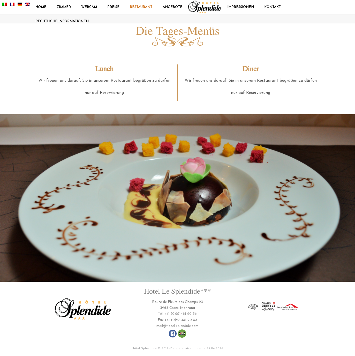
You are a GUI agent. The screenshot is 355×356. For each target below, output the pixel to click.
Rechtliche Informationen (62, 21)
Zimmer (64, 7)
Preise (113, 7)
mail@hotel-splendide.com (177, 326)
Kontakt (272, 7)
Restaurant (141, 7)
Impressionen (240, 7)
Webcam (89, 7)
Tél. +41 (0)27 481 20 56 (177, 314)
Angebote (172, 7)
